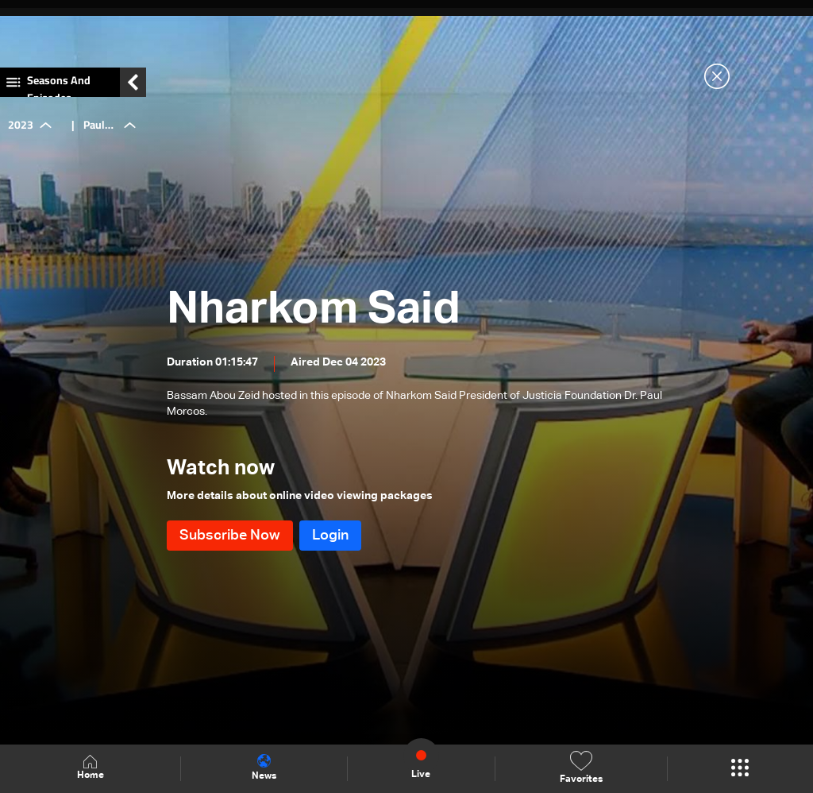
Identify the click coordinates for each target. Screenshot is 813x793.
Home (90, 768)
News (264, 767)
